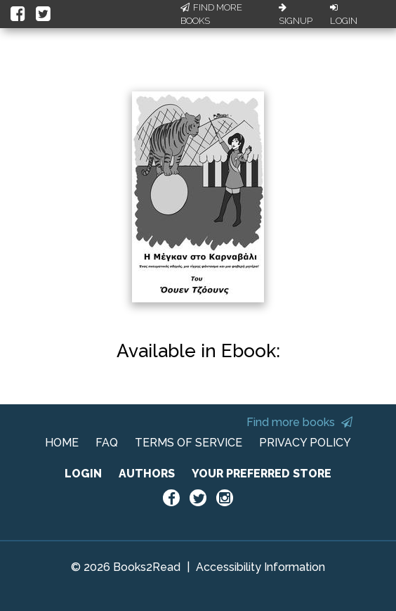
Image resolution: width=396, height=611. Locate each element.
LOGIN (83, 473)
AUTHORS (147, 473)
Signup (295, 15)
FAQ (106, 442)
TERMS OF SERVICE (188, 442)
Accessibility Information (260, 567)
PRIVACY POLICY (305, 442)
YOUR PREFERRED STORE (261, 473)
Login (343, 15)
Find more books (299, 422)
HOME (62, 442)
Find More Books (211, 14)
